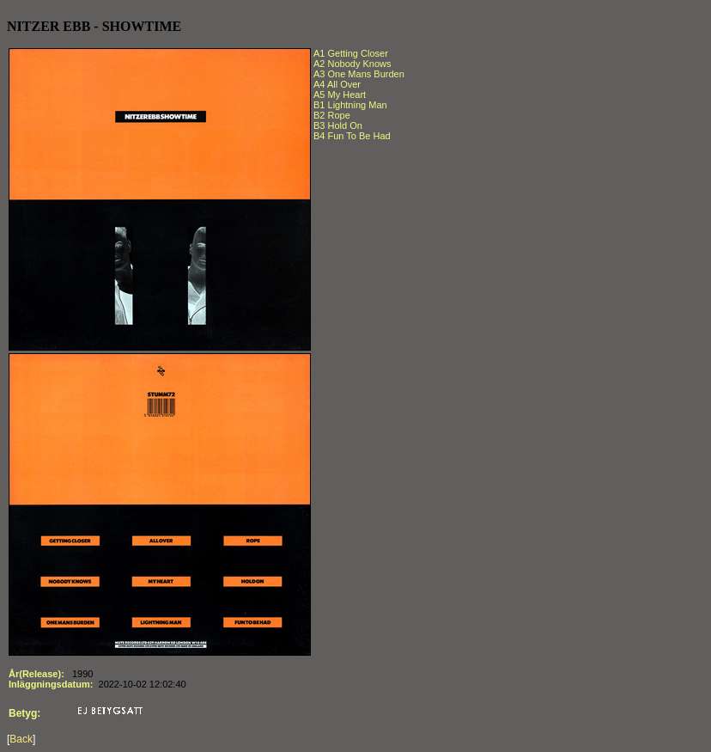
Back (21, 739)
